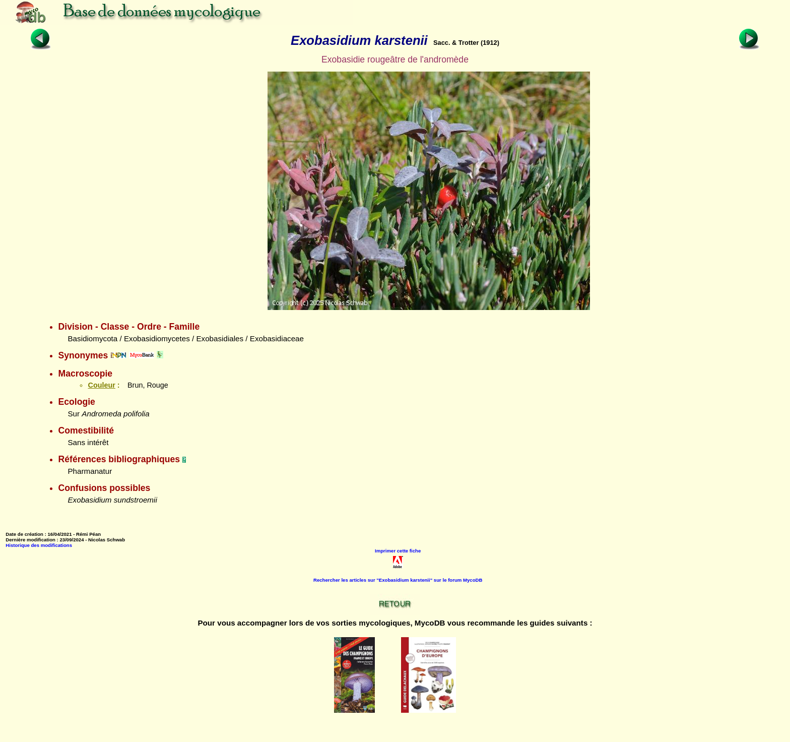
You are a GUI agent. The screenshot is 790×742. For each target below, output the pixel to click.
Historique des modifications (39, 545)
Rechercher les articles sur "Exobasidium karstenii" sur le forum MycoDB (397, 580)
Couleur (101, 385)
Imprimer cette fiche (398, 550)
